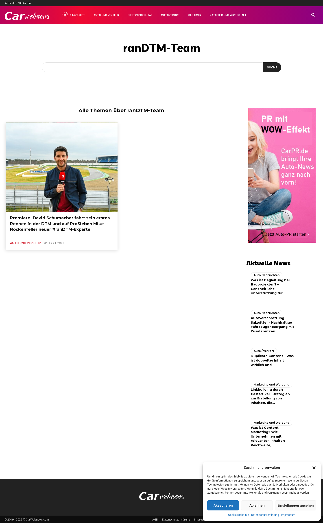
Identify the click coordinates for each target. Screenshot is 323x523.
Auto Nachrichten (266, 274)
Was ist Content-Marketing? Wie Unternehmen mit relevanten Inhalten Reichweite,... (268, 435)
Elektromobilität (140, 15)
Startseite (73, 14)
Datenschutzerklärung (265, 514)
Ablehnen (257, 505)
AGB (155, 519)
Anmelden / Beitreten (17, 3)
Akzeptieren (223, 505)
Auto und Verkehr (106, 15)
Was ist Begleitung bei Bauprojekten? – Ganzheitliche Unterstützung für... (270, 285)
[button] (314, 468)
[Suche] (271, 67)
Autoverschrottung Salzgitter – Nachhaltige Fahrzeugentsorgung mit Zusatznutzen (272, 323)
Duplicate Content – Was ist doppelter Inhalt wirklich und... (272, 359)
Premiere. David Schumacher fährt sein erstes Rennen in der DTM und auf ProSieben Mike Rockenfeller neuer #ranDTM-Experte (60, 224)
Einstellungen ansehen (295, 505)
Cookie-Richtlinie (238, 514)
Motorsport (170, 15)
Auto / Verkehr (264, 350)
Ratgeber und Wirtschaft (228, 15)
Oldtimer (194, 15)
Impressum (288, 514)
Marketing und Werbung (271, 383)
